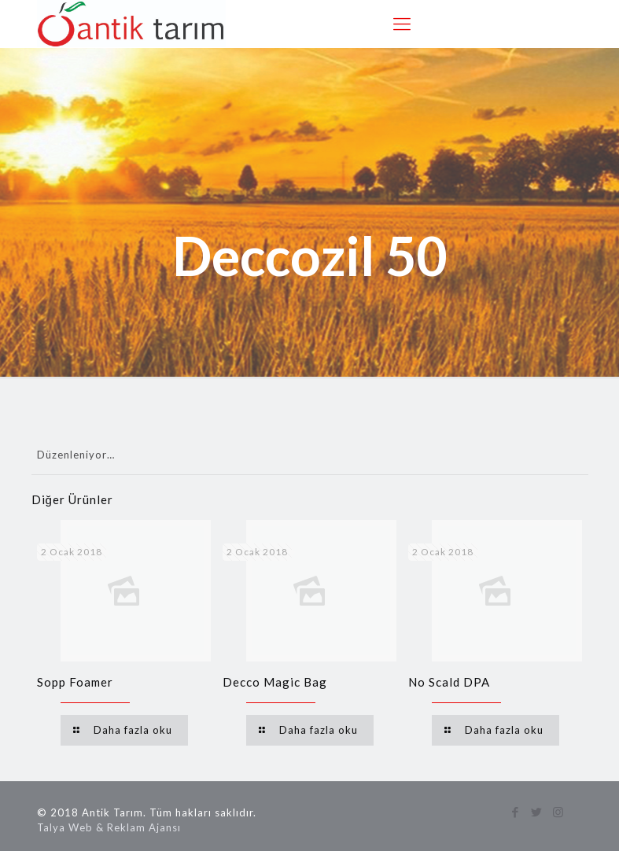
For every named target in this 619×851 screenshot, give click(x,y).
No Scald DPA (449, 682)
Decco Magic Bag (275, 682)
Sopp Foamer (75, 682)
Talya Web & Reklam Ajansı (109, 827)
